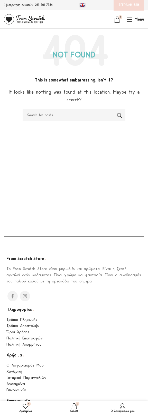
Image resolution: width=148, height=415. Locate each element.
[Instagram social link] (25, 296)
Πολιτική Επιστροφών (24, 338)
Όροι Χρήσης (17, 332)
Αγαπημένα (15, 384)
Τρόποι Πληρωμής (21, 320)
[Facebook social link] (12, 296)
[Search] (74, 115)
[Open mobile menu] (135, 19)
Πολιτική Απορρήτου (24, 345)
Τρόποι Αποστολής (22, 326)
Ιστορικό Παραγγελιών (26, 378)
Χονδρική (14, 372)
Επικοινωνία (16, 390)
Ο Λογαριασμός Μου (25, 366)
